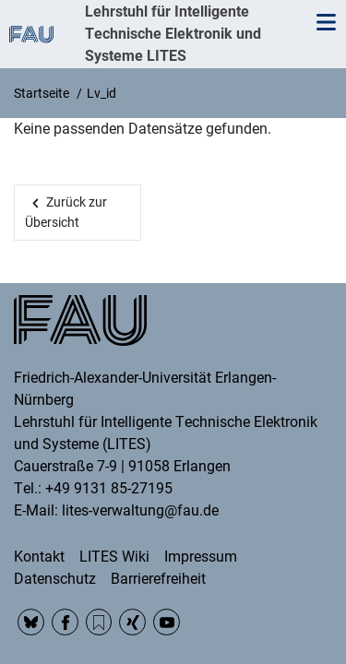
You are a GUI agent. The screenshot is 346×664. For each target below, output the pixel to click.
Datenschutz (55, 578)
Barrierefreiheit (158, 578)
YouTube (166, 622)
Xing (132, 622)
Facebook (65, 622)
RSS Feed (99, 622)
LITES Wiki (114, 556)
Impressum (200, 556)
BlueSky (31, 622)
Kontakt (39, 556)
